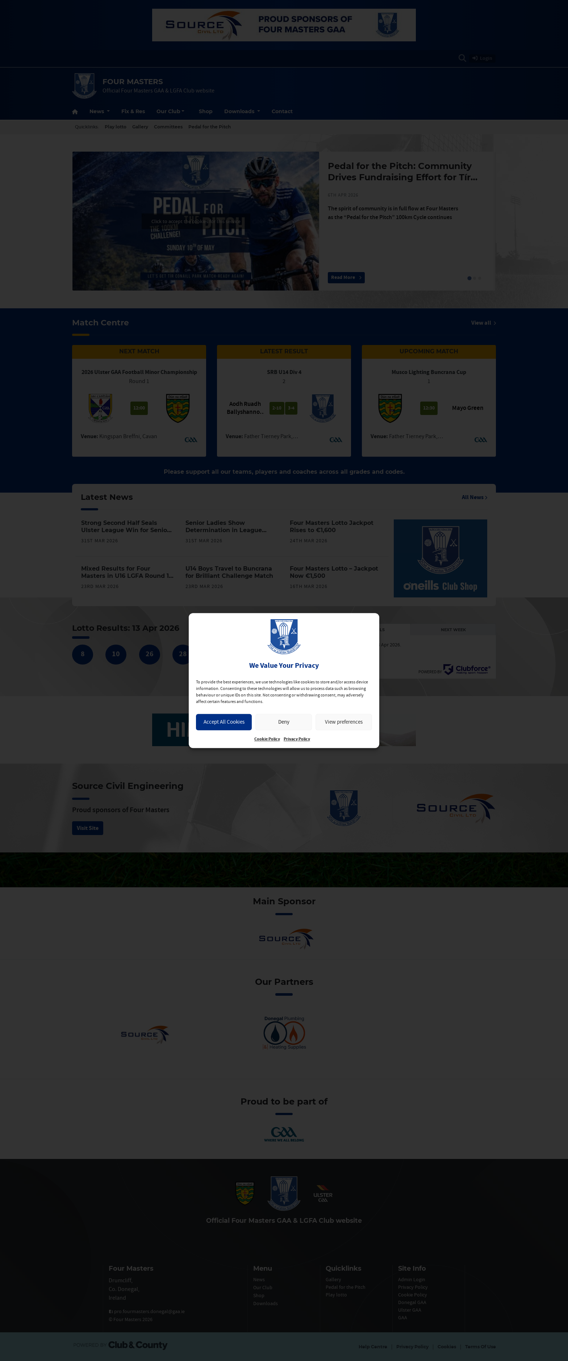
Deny (283, 721)
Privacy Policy (297, 739)
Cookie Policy (267, 739)
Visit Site (88, 828)
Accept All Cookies (224, 721)
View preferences (344, 721)
